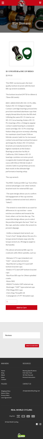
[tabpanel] (21, 344)
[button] (40, 3)
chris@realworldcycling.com (31, 391)
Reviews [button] (8, 335)
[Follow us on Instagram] (40, 424)
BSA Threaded (21, 19)
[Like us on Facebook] (37, 424)
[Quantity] (11, 301)
